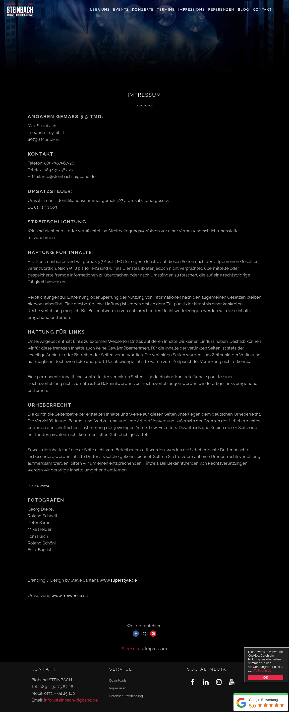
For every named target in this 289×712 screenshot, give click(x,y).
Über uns (100, 10)
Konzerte (143, 10)
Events (120, 10)
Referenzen (221, 10)
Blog (243, 10)
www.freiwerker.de (70, 595)
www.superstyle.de (118, 580)
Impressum (117, 688)
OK (266, 677)
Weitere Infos (262, 670)
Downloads (117, 680)
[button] (136, 633)
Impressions (191, 10)
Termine (166, 10)
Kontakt (262, 10)
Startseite (131, 648)
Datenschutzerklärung (126, 696)
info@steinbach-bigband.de (71, 700)
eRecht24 (43, 486)
